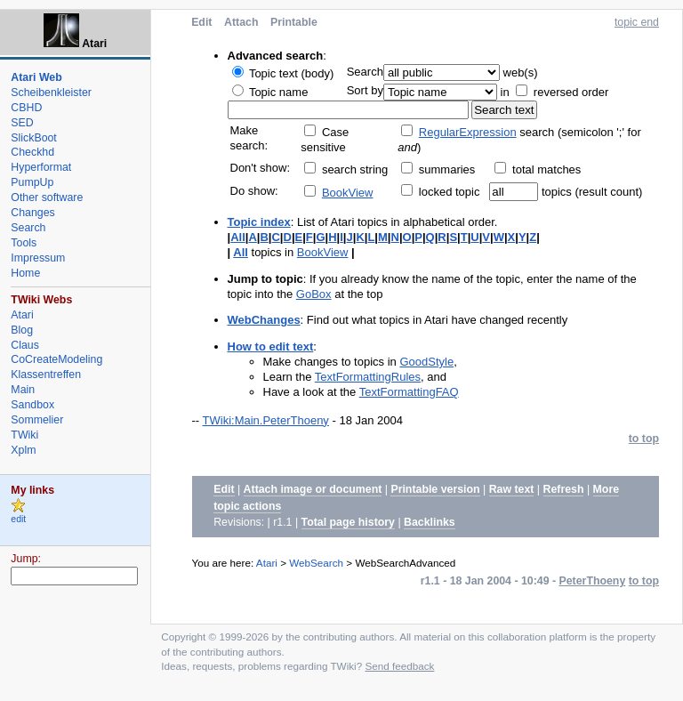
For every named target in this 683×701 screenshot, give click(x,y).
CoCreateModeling (56, 359)
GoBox (314, 294)
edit (18, 519)
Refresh (563, 489)
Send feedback (399, 666)
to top (644, 438)
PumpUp (32, 182)
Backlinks (429, 522)
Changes (32, 212)
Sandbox (32, 405)
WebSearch (316, 562)
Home (25, 273)
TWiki (24, 435)
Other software (47, 197)
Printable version (434, 489)
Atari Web (36, 77)
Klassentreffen (46, 374)
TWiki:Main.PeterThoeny (266, 420)
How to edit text (271, 346)
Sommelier (37, 420)
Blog (22, 330)
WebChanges (264, 319)
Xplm (23, 450)
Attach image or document (313, 489)
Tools (23, 243)
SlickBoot (33, 138)
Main (23, 389)
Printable (293, 22)
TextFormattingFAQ (409, 392)
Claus (25, 345)
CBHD (26, 107)
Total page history (348, 522)
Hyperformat (41, 167)
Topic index (259, 222)
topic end (637, 22)
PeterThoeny (592, 581)
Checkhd (32, 152)
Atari (266, 562)
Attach (241, 22)
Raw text (511, 489)
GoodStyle (426, 361)
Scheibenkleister (51, 92)
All (237, 237)
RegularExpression (468, 132)
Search (28, 228)
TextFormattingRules (368, 376)
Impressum (38, 258)
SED (22, 123)
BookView (348, 192)
